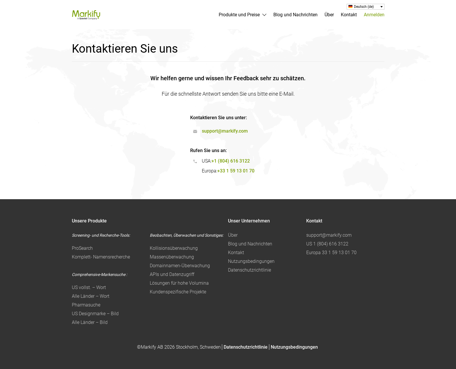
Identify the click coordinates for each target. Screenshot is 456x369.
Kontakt (349, 14)
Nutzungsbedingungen (251, 261)
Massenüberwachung (172, 257)
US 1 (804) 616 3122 (327, 244)
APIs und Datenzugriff (172, 274)
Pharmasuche (86, 305)
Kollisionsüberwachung (174, 248)
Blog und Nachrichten (295, 14)
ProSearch (82, 248)
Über (329, 14)
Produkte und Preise (239, 14)
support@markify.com (225, 131)
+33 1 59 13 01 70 (235, 171)
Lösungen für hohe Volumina (179, 283)
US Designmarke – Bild (95, 313)
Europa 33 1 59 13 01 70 (331, 252)
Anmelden (374, 14)
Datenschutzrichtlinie (249, 270)
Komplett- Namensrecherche (101, 257)
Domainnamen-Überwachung (180, 265)
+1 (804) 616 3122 (230, 161)
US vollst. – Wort (89, 287)
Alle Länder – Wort (90, 296)
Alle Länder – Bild (90, 322)
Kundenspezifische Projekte (178, 292)
